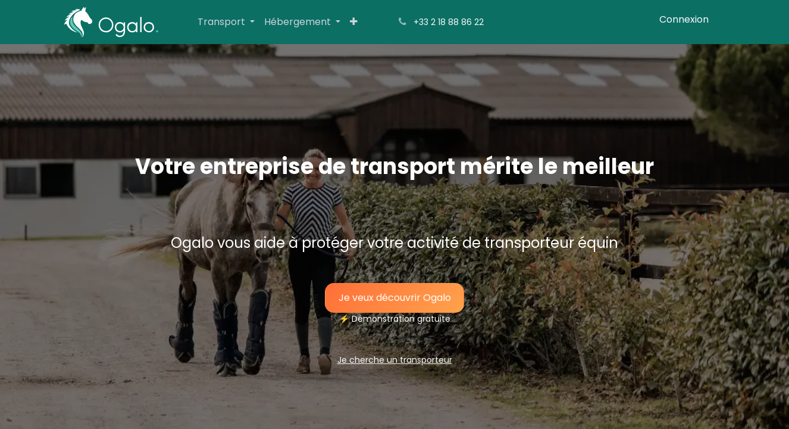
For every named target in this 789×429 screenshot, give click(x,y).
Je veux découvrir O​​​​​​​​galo (395, 297)
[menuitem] (226, 21)
